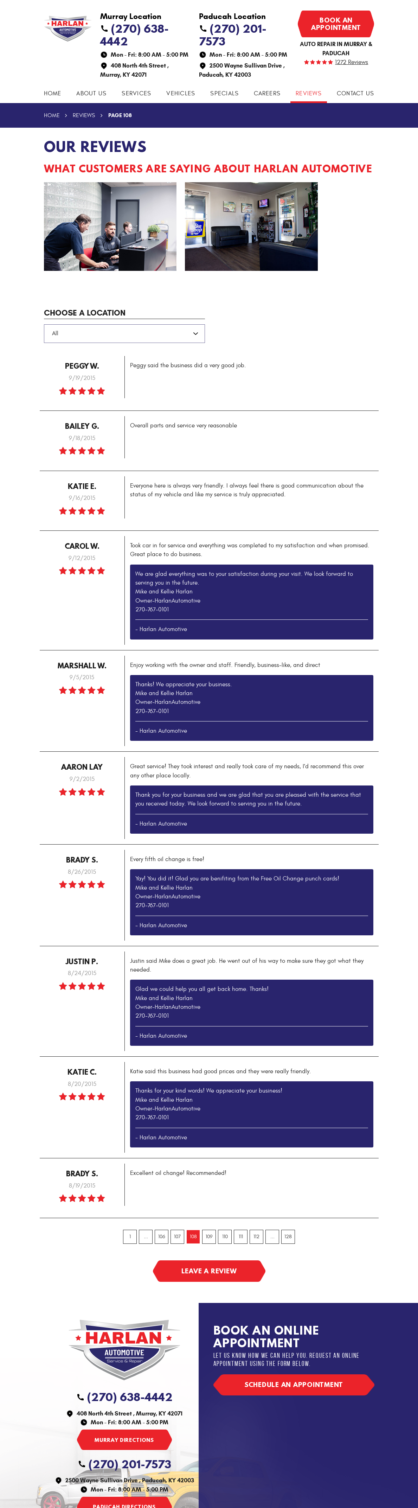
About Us (91, 93)
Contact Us (355, 93)
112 (256, 1237)
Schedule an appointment (293, 1384)
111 (241, 1237)
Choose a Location (85, 313)
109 (209, 1237)
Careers (267, 93)
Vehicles (180, 93)
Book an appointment (336, 23)
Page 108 (120, 115)
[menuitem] (53, 93)
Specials (224, 93)
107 (177, 1237)
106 (161, 1237)
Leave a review (209, 1270)
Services (136, 93)
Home (53, 93)
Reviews (309, 93)
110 (225, 1237)
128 (288, 1237)
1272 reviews (351, 62)
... (146, 1237)
